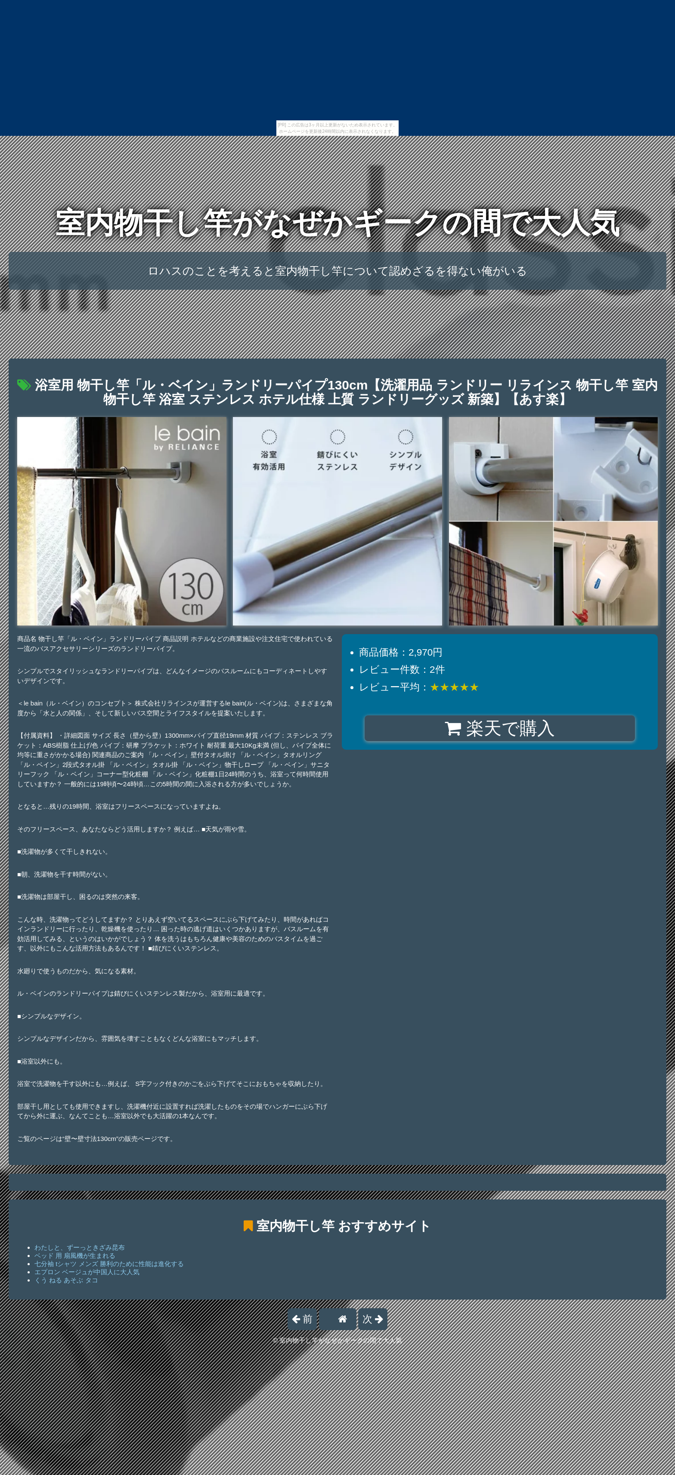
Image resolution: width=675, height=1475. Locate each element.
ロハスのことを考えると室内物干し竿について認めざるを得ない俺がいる (337, 270)
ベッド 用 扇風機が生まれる (74, 1255)
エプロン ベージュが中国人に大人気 (86, 1272)
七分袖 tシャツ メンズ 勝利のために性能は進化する (109, 1263)
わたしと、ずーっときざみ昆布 (79, 1247)
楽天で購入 (499, 728)
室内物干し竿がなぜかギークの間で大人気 (337, 223)
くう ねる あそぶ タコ (66, 1280)
